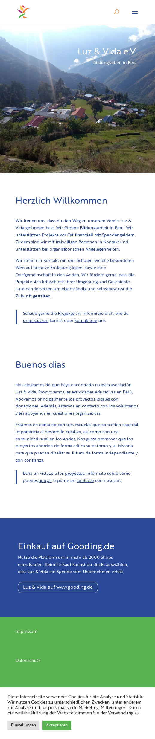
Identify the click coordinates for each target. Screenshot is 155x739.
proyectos (74, 473)
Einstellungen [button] (23, 725)
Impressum (26, 632)
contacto (85, 481)
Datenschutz (28, 661)
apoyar (45, 481)
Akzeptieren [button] (57, 725)
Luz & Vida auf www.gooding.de (58, 587)
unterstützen (35, 321)
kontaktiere (86, 321)
